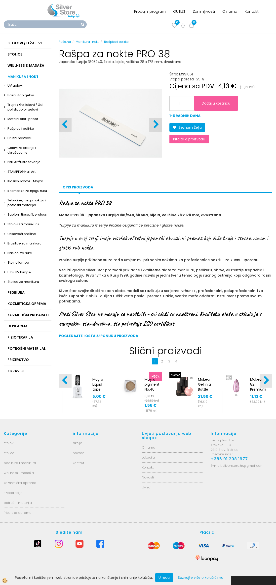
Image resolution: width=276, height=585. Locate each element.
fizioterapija (13, 492)
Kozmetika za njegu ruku (27, 190)
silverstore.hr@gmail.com (243, 465)
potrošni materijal (18, 502)
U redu (164, 577)
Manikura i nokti (87, 42)
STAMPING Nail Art (21, 171)
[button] (155, 125)
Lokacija (148, 457)
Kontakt (252, 11)
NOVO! (175, 375)
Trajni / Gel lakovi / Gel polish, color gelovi (25, 107)
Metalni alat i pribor (22, 119)
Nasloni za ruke (19, 253)
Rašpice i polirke (20, 128)
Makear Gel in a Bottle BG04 (204, 387)
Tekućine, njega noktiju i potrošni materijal (26, 202)
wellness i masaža (19, 472)
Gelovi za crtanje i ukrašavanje (21, 150)
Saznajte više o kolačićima (200, 577)
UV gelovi (15, 85)
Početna (65, 42)
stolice (9, 453)
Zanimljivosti (204, 11)
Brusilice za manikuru (24, 243)
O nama (229, 11)
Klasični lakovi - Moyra (25, 181)
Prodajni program (150, 11)
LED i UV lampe (19, 272)
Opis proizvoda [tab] (78, 187)
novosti (78, 453)
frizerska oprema (18, 512)
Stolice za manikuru (23, 281)
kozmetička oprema (20, 482)
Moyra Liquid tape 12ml (97, 387)
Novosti (148, 477)
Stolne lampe (18, 262)
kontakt (78, 463)
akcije (77, 443)
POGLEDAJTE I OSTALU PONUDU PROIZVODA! (99, 335)
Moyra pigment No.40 (152, 384)
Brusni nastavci (19, 138)
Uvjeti (146, 487)
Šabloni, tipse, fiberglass (27, 214)
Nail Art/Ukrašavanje (23, 162)
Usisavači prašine (21, 234)
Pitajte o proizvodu (189, 139)
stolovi (9, 443)
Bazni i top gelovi (21, 95)
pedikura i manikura (20, 463)
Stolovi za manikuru (23, 224)
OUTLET (179, 11)
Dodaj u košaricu (216, 103)
